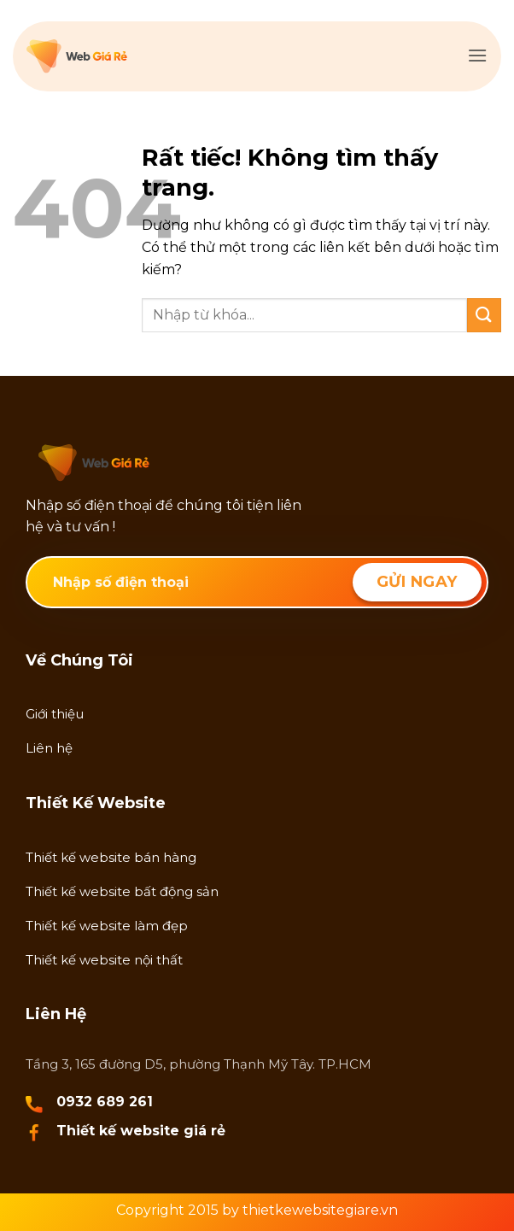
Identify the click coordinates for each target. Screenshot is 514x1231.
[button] (477, 55)
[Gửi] (484, 314)
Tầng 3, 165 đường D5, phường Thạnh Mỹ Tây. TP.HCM (198, 1064)
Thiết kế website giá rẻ (140, 1131)
